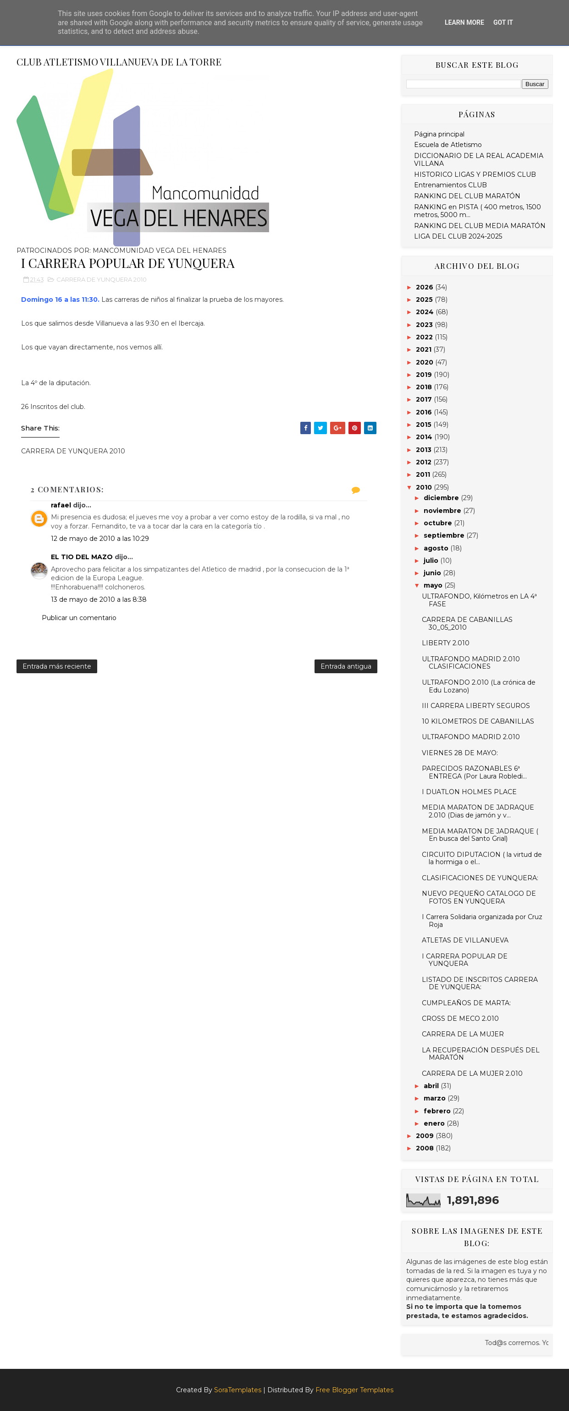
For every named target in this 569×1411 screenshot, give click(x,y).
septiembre (445, 535)
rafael (61, 505)
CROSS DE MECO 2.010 (460, 1018)
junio (433, 573)
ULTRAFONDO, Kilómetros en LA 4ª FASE (479, 600)
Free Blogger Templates (354, 1390)
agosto (437, 548)
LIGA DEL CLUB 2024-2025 (458, 236)
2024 (426, 312)
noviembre (443, 511)
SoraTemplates (237, 1390)
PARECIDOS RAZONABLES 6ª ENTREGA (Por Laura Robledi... (474, 772)
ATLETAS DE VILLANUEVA (465, 940)
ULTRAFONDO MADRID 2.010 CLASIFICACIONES (471, 663)
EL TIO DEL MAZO (82, 557)
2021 (424, 349)
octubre (439, 523)
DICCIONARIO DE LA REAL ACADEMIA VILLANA (478, 160)
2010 (425, 487)
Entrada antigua (345, 666)
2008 (426, 1148)
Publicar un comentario (79, 618)
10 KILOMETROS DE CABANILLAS (478, 721)
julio (432, 560)
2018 (425, 387)
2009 (426, 1136)
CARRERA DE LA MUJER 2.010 (472, 1073)
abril (432, 1086)
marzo (435, 1098)
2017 (425, 399)
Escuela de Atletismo (448, 145)
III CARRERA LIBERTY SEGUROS (476, 706)
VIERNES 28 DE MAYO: (460, 753)
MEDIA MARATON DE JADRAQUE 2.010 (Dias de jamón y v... (478, 811)
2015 (424, 424)
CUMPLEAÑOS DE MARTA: (466, 1003)
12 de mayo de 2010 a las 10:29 (100, 538)
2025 (425, 299)
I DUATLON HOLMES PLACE (469, 792)
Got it (503, 22)
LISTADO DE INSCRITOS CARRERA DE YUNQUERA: (480, 983)
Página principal (439, 134)
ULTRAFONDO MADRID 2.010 (471, 737)
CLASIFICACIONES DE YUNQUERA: (480, 878)
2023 (425, 325)
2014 (425, 437)
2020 (425, 362)
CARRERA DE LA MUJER (463, 1034)
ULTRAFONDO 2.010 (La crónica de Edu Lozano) (479, 686)
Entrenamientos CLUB (450, 185)
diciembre (442, 498)
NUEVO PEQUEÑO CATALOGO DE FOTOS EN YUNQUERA (479, 897)
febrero (438, 1111)
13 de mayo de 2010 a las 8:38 (99, 599)
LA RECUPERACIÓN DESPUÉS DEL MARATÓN (481, 1054)
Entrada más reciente (56, 666)
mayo (434, 585)
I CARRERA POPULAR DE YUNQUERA (465, 960)
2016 (425, 412)
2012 (424, 462)
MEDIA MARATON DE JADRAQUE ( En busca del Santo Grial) (480, 835)
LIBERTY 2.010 (446, 643)
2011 (424, 474)
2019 (425, 374)
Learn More (464, 22)
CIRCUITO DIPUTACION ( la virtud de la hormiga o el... (482, 858)
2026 (425, 287)
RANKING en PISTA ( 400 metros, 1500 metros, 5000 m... (477, 211)
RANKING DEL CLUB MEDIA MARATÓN (480, 226)
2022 (425, 337)
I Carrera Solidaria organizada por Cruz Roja (482, 921)
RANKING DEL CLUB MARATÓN (467, 196)
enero (435, 1123)
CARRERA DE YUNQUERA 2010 (101, 279)
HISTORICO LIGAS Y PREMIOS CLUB (475, 174)
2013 (424, 450)
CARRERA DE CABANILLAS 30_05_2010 (467, 624)
